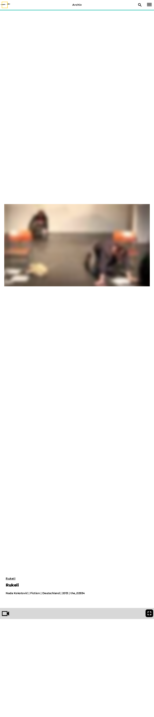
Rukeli (10, 578)
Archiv (77, 4)
